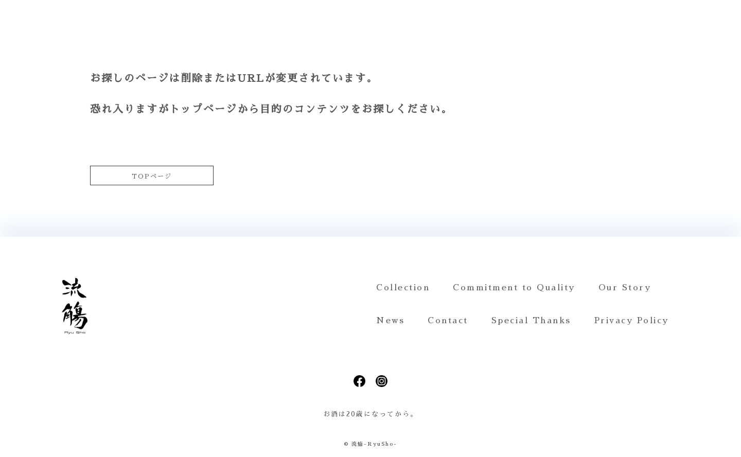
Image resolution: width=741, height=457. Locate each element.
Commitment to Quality (514, 288)
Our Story (624, 288)
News (390, 321)
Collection (403, 288)
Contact (448, 321)
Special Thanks (531, 321)
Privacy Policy (631, 321)
